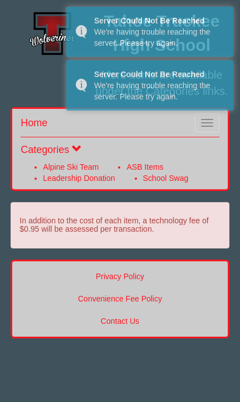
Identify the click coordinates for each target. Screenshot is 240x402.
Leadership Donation (79, 178)
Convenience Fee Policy (120, 298)
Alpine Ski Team (71, 166)
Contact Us (120, 321)
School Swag (166, 178)
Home (34, 122)
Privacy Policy (120, 276)
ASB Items (144, 166)
